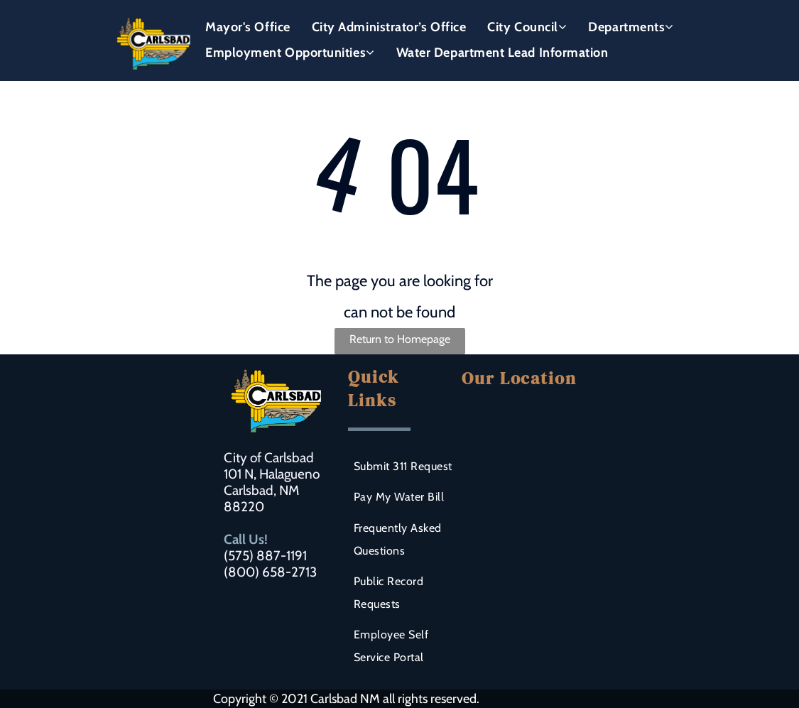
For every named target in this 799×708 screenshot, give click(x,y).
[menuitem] (248, 27)
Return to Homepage (399, 339)
